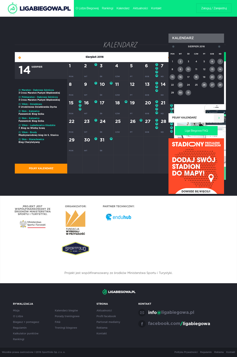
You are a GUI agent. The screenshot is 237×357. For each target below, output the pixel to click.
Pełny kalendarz (41, 168)
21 (157, 72)
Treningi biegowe (66, 328)
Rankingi (107, 8)
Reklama (101, 328)
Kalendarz (122, 8)
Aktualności (140, 8)
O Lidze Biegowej (87, 8)
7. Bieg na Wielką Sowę (32, 128)
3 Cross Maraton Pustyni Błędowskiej (39, 93)
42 (157, 75)
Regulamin (20, 328)
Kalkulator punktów (26, 333)
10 (157, 68)
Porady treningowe (67, 316)
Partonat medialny (108, 322)
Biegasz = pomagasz (26, 322)
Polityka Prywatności (186, 352)
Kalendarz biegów (66, 310)
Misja (16, 310)
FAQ (57, 322)
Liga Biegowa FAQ (196, 130)
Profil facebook (106, 316)
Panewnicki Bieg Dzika (31, 114)
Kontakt (156, 8)
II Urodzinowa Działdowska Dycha (38, 107)
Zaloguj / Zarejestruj (214, 8)
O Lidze (18, 316)
